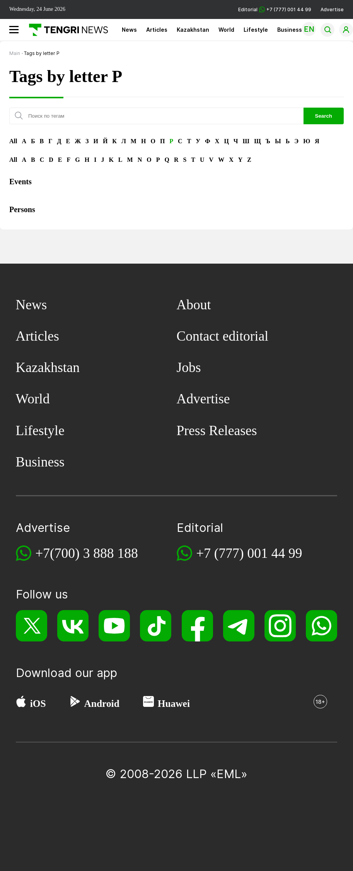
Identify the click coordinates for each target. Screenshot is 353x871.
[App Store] (21, 703)
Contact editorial (223, 336)
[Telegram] (238, 625)
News (129, 29)
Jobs (189, 367)
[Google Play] (74, 703)
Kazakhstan (193, 29)
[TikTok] (155, 625)
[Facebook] (197, 625)
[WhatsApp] (321, 625)
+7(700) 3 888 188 (86, 553)
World (226, 29)
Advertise (332, 9)
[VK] (73, 625)
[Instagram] (280, 625)
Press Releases (217, 430)
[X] (31, 625)
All (13, 141)
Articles (156, 29)
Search (323, 116)
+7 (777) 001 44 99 (249, 553)
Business (289, 29)
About (194, 304)
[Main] (66, 29)
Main (14, 53)
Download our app (66, 673)
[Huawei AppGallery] (148, 703)
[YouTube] (114, 625)
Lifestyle (256, 29)
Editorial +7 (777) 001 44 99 (274, 9)
